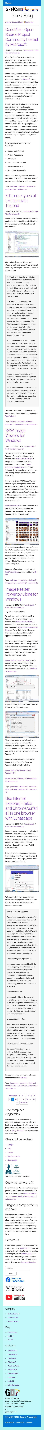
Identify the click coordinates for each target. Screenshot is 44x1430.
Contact (15, 22)
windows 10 (33, 583)
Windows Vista (13, 1366)
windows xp (22, 189)
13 (27, 1099)
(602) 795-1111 (18, 1131)
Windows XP (12, 1370)
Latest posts (12, 1332)
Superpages (12, 1160)
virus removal (28, 1196)
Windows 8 (12, 1358)
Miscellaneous (13, 1385)
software (13, 186)
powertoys (23, 580)
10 (16, 1099)
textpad (13, 421)
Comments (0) (14, 53)
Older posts (23, 1103)
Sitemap (29, 1422)
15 (34, 1099)
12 (23, 1099)
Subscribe (28, 22)
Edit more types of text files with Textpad (20, 200)
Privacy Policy (13, 1321)
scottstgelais (28, 50)
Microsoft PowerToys (24, 622)
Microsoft (26, 79)
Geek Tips (9, 449)
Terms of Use (13, 1318)
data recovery (10, 1199)
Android (11, 1381)
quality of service (29, 1193)
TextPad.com (10, 416)
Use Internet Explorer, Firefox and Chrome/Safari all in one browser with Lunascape (21, 808)
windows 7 (31, 186)
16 (17, 1103)
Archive (8, 22)
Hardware (11, 1377)
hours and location (28, 1262)
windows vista (10, 189)
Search (10, 1340)
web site (23, 1078)
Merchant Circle (14, 1156)
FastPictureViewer (12, 506)
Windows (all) (13, 1373)
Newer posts (13, 1095)
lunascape (14, 1083)
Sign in (20, 22)
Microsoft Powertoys (24, 459)
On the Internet (13, 1314)
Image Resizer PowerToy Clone (17, 660)
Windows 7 (12, 1362)
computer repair (16, 1196)
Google (10, 1145)
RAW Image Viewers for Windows (15, 435)
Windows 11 (12, 1351)
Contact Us (20, 1422)
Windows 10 (12, 1354)
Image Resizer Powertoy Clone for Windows (21, 594)
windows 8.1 (22, 583)
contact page (26, 1254)
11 (19, 1099)
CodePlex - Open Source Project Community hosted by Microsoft (21, 37)
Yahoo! (10, 1152)
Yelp (9, 1149)
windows (22, 186)
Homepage (9, 1422)
